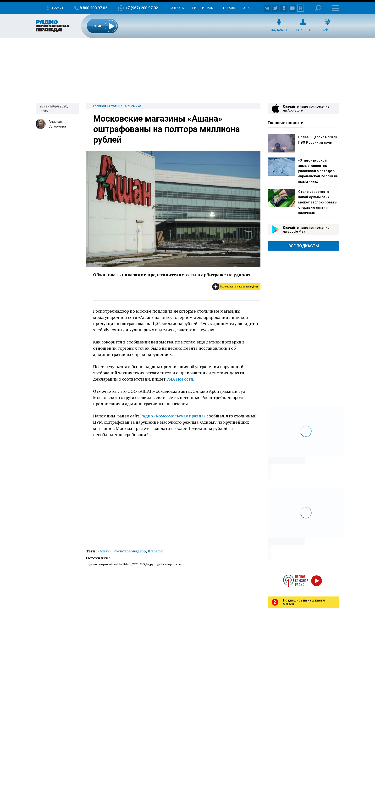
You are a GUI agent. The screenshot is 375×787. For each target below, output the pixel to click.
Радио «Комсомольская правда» (172, 416)
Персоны (303, 30)
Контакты (176, 8)
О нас (247, 8)
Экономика (132, 106)
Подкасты (279, 30)
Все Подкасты (303, 246)
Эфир (327, 30)
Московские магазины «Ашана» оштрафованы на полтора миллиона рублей (166, 129)
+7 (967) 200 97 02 (141, 8)
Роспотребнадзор (129, 551)
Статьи (114, 106)
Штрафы (155, 551)
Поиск (318, 8)
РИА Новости (179, 379)
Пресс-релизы (203, 8)
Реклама (228, 8)
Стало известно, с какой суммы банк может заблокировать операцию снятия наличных (317, 202)
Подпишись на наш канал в (239, 286)
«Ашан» (104, 551)
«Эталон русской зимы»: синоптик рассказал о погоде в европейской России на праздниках (318, 170)
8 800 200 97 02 (93, 8)
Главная (99, 106)
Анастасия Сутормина (57, 124)
